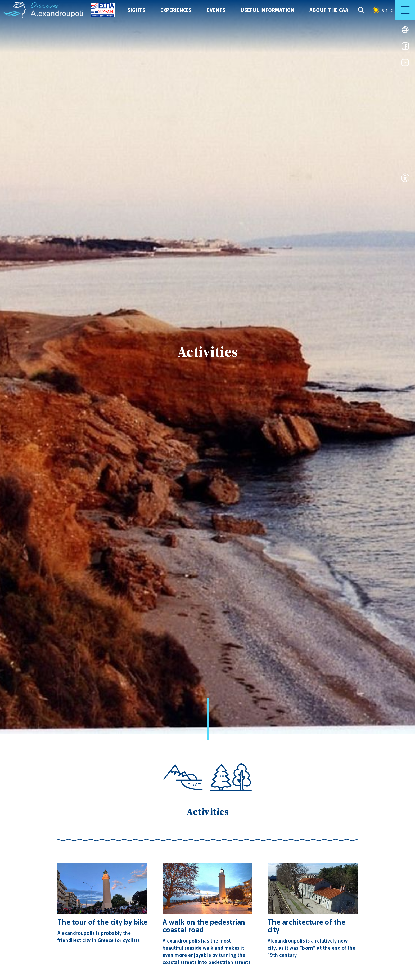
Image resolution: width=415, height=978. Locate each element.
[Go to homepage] (14, 10)
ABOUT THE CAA (329, 9)
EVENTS (216, 9)
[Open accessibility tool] (405, 178)
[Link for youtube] (405, 64)
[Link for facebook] (405, 47)
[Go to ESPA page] (101, 10)
